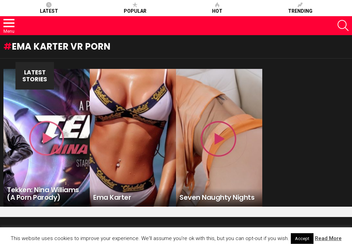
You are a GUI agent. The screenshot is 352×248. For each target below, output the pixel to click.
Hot (217, 8)
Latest (49, 8)
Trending (300, 8)
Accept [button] (302, 238)
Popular (135, 8)
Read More (328, 238)
